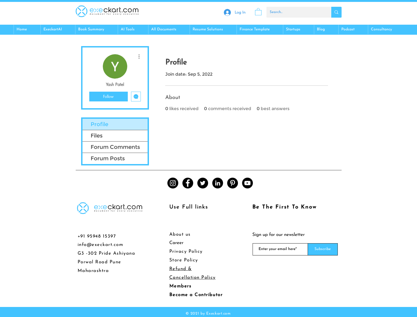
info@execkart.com (100, 244)
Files (97, 135)
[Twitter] (202, 183)
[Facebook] (187, 183)
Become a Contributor (196, 295)
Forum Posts (108, 158)
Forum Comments (115, 147)
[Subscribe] (323, 249)
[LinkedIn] (217, 183)
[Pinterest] (232, 183)
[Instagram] (172, 183)
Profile (99, 124)
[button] (258, 11)
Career (176, 243)
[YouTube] (247, 183)
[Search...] (295, 12)
